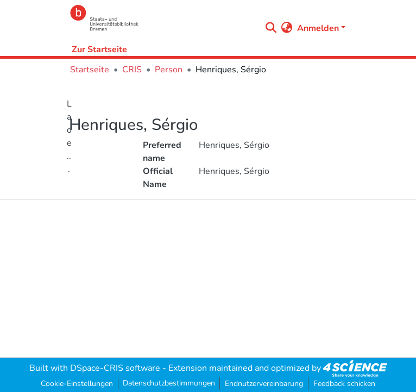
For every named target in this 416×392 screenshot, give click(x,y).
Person (168, 70)
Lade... (69, 136)
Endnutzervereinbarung (264, 383)
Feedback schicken (344, 383)
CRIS (132, 70)
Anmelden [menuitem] (318, 28)
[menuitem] (287, 28)
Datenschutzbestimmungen (169, 383)
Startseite (89, 70)
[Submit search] (271, 28)
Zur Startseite (99, 49)
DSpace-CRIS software (115, 368)
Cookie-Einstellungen (77, 383)
